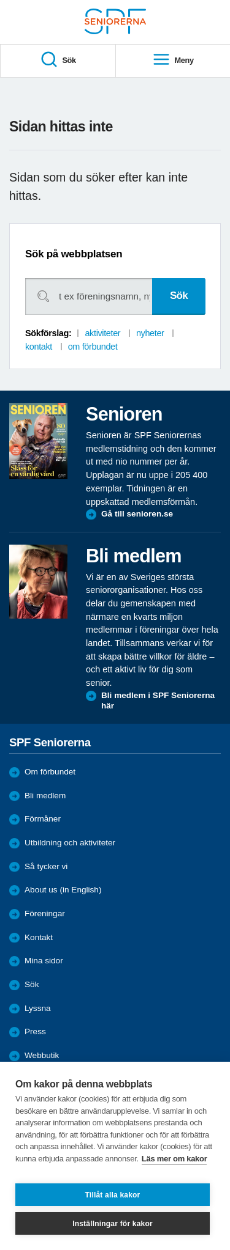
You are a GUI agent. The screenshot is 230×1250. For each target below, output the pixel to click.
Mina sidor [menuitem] (44, 960)
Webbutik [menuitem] (42, 1055)
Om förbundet (50, 771)
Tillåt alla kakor (112, 1195)
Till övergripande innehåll (0, 0)
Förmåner (43, 818)
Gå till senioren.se (137, 513)
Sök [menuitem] (58, 60)
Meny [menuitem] (173, 60)
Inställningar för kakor (112, 1223)
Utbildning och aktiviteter (70, 842)
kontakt (38, 346)
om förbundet (93, 346)
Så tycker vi (46, 866)
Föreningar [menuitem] (45, 913)
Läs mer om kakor (174, 1158)
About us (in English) (63, 889)
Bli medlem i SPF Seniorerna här (158, 701)
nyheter (150, 333)
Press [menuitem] (35, 1031)
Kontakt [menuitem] (39, 937)
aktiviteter (102, 333)
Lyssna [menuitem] (38, 1008)
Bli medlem (45, 795)
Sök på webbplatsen (73, 254)
